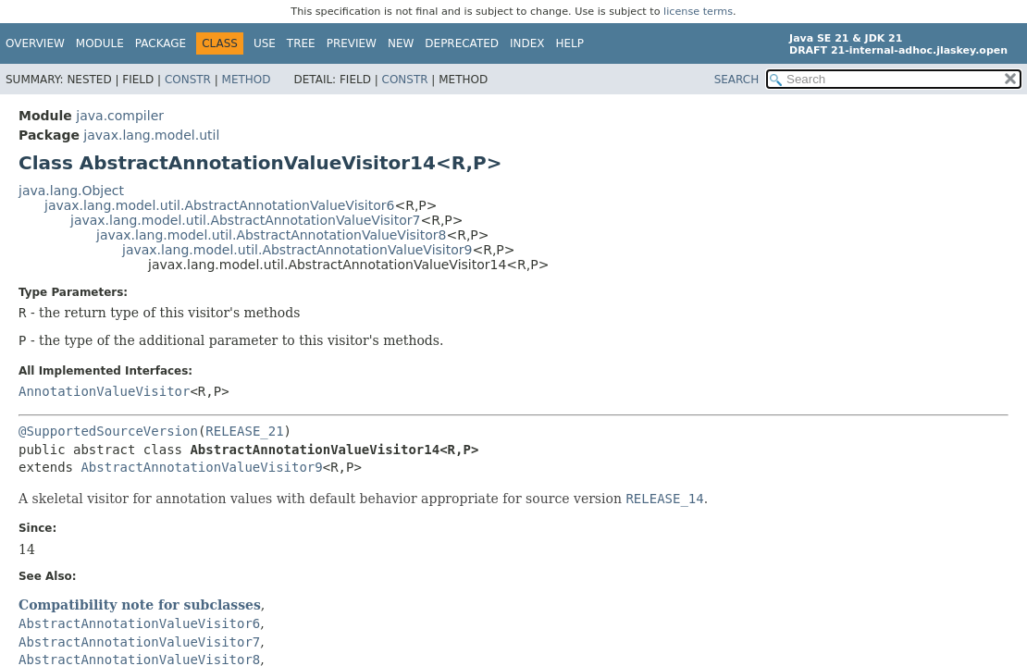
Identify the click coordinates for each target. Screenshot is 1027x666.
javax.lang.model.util (151, 135)
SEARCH (737, 79)
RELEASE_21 (244, 431)
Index (527, 43)
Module (100, 43)
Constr (188, 79)
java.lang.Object (71, 190)
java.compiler (120, 115)
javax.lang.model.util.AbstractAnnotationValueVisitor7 (245, 220)
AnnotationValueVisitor (104, 391)
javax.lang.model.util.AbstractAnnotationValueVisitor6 (219, 205)
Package (160, 43)
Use (265, 43)
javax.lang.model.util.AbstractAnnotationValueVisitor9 (297, 249)
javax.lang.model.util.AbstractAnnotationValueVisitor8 (271, 235)
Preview (352, 43)
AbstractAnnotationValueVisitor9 (201, 467)
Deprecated (462, 43)
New (401, 43)
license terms (698, 12)
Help (570, 43)
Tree (301, 43)
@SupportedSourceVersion (108, 431)
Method (246, 79)
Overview (35, 43)
